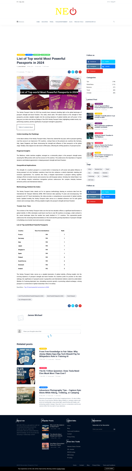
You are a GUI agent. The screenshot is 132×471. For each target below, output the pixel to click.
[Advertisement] (66, 37)
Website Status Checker (74, 449)
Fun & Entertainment (61, 21)
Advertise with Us (90, 21)
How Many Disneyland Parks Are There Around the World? (57, 447)
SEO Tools (90, 179)
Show (31, 127)
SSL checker (70, 451)
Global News (90, 84)
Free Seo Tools (78, 21)
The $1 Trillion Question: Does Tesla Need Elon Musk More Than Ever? (59, 372)
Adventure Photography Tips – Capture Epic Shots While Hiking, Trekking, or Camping (58, 392)
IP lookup (69, 460)
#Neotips (96, 172)
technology (91, 176)
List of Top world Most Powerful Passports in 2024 (31, 296)
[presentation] (105, 437)
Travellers (105, 176)
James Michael (21, 66)
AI (98, 176)
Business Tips (98, 169)
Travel (52, 21)
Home (38, 21)
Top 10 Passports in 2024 (25, 299)
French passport (71, 296)
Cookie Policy (61, 469)
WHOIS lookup (71, 454)
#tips (89, 169)
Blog (70, 21)
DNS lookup (70, 457)
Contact (69, 436)
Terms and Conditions (73, 433)
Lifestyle (89, 92)
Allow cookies (109, 468)
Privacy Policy (71, 439)
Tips (88, 81)
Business (89, 87)
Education (45, 21)
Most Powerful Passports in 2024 (55, 296)
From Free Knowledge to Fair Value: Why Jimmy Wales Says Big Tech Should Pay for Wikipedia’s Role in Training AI (60, 353)
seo (89, 172)
